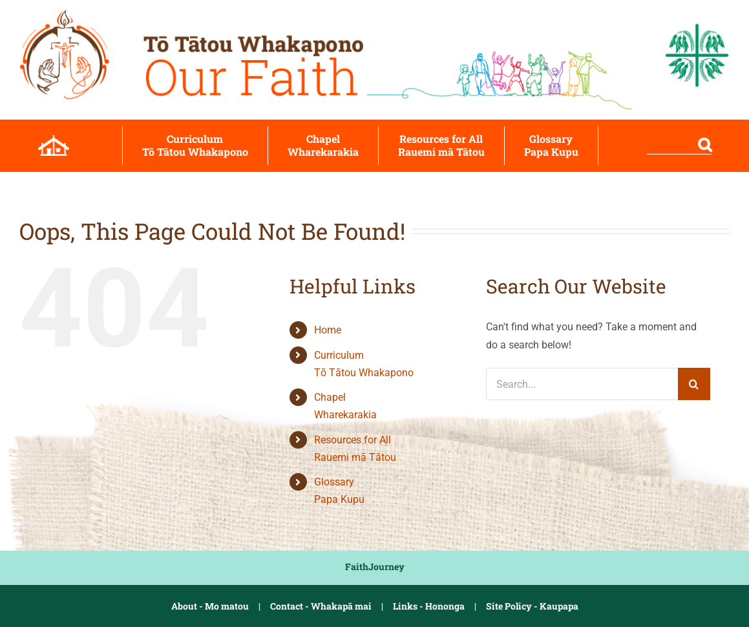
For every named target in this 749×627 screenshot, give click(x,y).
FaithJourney (375, 566)
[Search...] (581, 384)
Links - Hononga (429, 606)
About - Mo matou (210, 606)
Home (327, 330)
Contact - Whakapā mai (321, 606)
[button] (665, 145)
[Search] (694, 384)
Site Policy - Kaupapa (532, 606)
